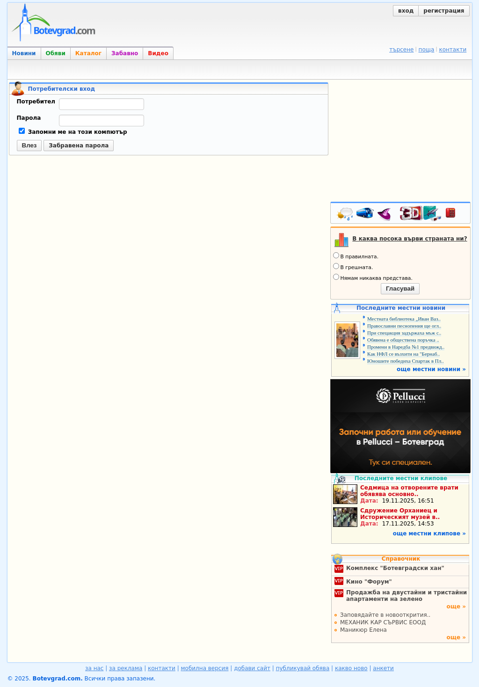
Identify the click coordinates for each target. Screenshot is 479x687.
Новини (24, 53)
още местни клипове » (429, 533)
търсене (401, 49)
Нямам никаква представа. (373, 277)
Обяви (55, 53)
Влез (29, 145)
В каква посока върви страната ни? (409, 238)
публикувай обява (303, 668)
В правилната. (356, 256)
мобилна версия (205, 668)
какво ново (351, 668)
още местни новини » (431, 369)
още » (456, 606)
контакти (452, 49)
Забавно (124, 53)
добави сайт (252, 668)
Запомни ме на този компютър (73, 132)
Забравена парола (79, 145)
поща (427, 49)
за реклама (125, 668)
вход (406, 10)
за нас (94, 668)
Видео (158, 53)
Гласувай (400, 288)
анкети (383, 668)
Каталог (88, 53)
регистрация (443, 10)
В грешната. (353, 266)
